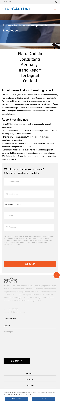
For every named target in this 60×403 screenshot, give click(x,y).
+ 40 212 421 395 (11, 309)
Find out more (16, 399)
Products (30, 374)
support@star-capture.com (15, 312)
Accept (43, 399)
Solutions (30, 380)
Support (30, 386)
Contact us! (7, 2)
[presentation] (22, 253)
